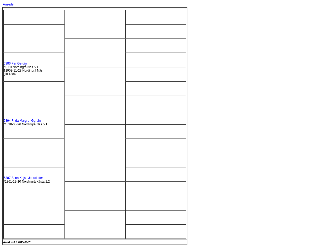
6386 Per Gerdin (15, 63)
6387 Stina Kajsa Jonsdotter (23, 178)
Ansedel (8, 4)
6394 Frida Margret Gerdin (22, 120)
